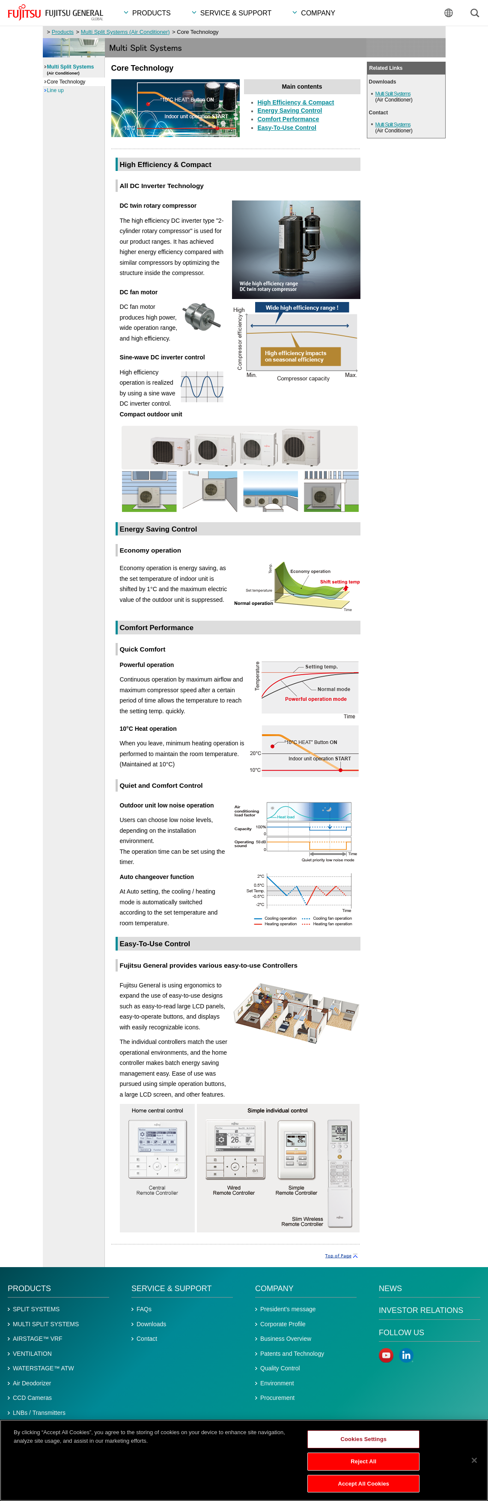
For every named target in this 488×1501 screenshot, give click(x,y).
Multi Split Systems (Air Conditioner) (125, 32)
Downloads (151, 1324)
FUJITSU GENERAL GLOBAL (55, 12)
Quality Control (280, 1368)
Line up (55, 90)
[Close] (474, 1463)
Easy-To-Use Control (287, 127)
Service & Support (171, 1288)
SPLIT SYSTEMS (36, 1309)
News (390, 1288)
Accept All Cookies (363, 1486)
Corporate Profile (283, 1324)
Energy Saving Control (290, 110)
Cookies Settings (364, 1442)
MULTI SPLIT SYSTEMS (46, 1324)
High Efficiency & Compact (296, 102)
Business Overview (285, 1338)
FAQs (144, 1309)
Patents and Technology (292, 1353)
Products (63, 32)
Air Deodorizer (32, 1383)
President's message (288, 1309)
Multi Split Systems (393, 94)
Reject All (363, 1464)
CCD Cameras (32, 1397)
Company (274, 1288)
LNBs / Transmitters (39, 1412)
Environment (277, 1383)
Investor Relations (421, 1310)
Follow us (401, 1332)
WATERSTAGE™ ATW (43, 1368)
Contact (147, 1338)
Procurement (277, 1397)
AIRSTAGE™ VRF (37, 1338)
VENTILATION (32, 1353)
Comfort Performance (288, 119)
